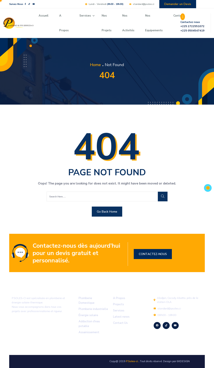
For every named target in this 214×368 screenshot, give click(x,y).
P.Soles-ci (132, 361)
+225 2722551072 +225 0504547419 (192, 28)
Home (95, 64)
